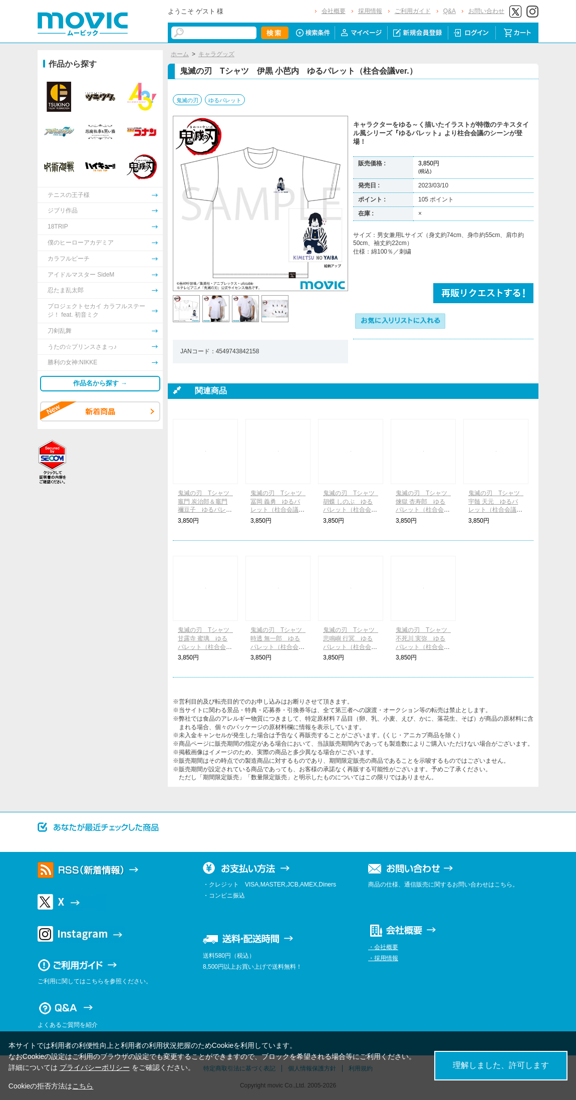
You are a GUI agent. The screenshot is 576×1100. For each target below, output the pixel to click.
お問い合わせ (486, 11)
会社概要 (334, 11)
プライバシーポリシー (95, 1067)
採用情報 (370, 11)
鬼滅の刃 (187, 100)
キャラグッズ (216, 54)
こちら (82, 1086)
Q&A (449, 11)
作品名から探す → (100, 383)
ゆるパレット (224, 100)
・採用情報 (383, 958)
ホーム (180, 54)
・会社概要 (383, 947)
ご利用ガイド (413, 11)
